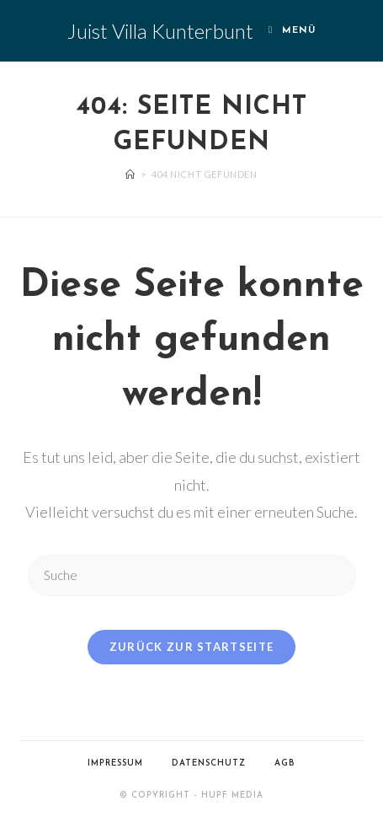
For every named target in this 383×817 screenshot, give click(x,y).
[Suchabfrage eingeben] (192, 575)
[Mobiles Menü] (292, 31)
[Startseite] (130, 174)
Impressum (115, 763)
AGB (284, 763)
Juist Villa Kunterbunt (160, 31)
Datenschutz (209, 763)
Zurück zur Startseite (191, 646)
